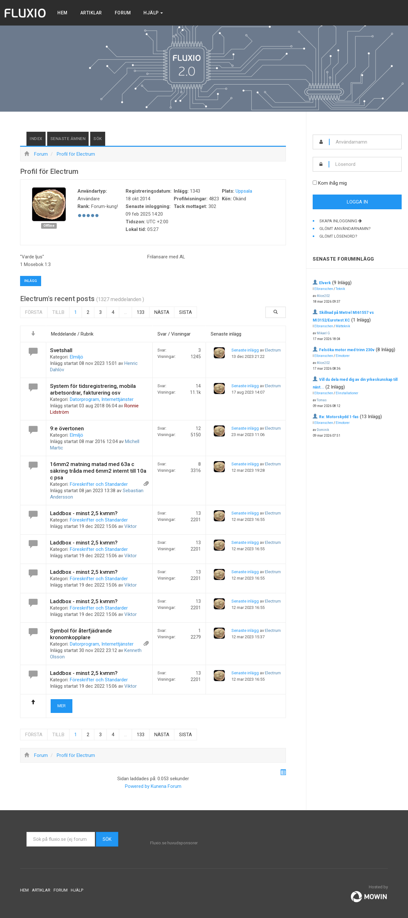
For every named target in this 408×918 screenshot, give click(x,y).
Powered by (137, 786)
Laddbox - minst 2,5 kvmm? (84, 513)
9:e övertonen (67, 428)
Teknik (340, 289)
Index (36, 138)
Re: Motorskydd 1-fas (339, 417)
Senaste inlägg (245, 350)
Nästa (161, 312)
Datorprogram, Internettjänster (102, 399)
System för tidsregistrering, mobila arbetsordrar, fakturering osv (93, 389)
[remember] (315, 183)
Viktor (130, 526)
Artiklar (91, 12)
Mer (61, 705)
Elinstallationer (347, 393)
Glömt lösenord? (338, 236)
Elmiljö (76, 357)
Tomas (322, 400)
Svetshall (61, 350)
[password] (365, 164)
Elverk (325, 283)
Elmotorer (343, 356)
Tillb (58, 312)
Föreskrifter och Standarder (99, 484)
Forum (123, 12)
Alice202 (323, 296)
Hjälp (153, 12)
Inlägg (30, 281)
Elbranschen (323, 289)
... (125, 312)
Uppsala (244, 191)
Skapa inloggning (340, 220)
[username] (365, 142)
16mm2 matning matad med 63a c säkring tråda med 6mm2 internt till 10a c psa (98, 471)
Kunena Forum (166, 786)
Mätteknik (343, 326)
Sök (97, 138)
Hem (62, 12)
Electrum (273, 350)
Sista (185, 312)
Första (33, 312)
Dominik (323, 430)
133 (140, 312)
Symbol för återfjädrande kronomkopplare (81, 633)
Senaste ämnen (68, 138)
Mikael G (323, 333)
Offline (49, 226)
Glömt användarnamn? (345, 228)
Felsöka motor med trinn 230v (347, 350)
